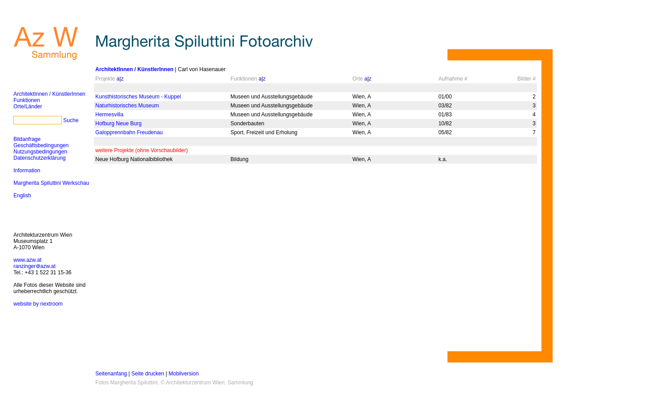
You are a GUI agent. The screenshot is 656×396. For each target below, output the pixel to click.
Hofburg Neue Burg (118, 123)
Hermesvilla (109, 114)
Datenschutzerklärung (39, 158)
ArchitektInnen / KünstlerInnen (49, 94)
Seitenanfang (111, 373)
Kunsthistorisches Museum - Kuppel (138, 97)
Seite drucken (148, 373)
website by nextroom (38, 304)
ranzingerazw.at (34, 266)
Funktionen (26, 100)
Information (26, 170)
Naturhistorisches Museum (127, 105)
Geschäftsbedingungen (40, 145)
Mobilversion (184, 373)
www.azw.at (27, 260)
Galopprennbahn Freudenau (129, 132)
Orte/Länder (27, 106)
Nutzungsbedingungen (40, 152)
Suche (70, 120)
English (22, 195)
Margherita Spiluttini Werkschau (51, 183)
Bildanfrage (27, 139)
